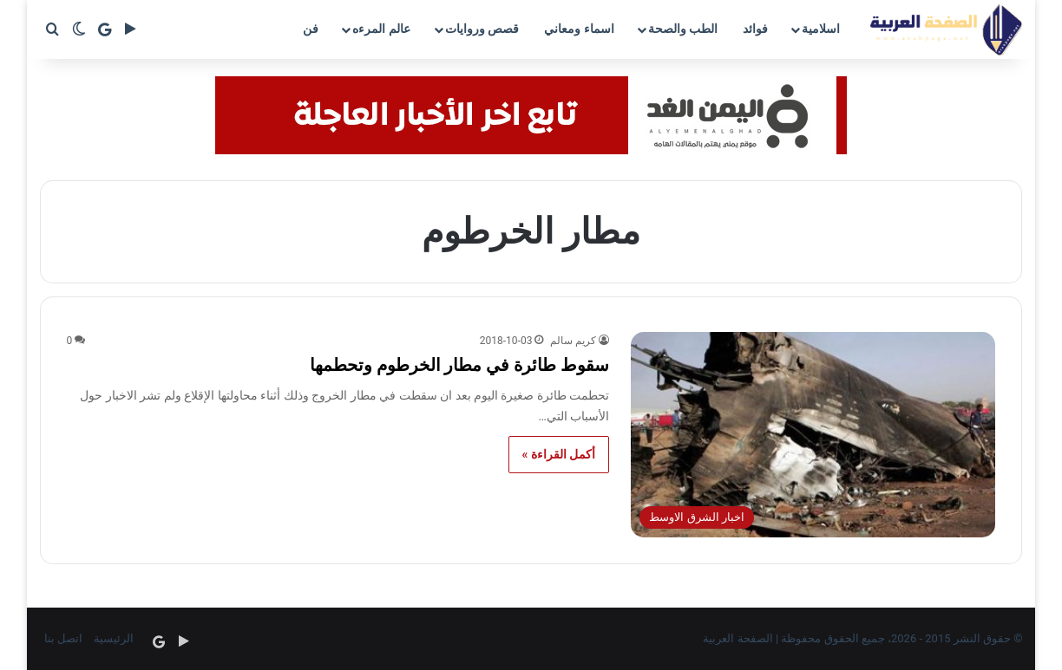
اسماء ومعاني (578, 29)
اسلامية (821, 29)
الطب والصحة (683, 29)
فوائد (755, 29)
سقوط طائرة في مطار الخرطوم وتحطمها (460, 365)
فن (310, 29)
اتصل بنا (63, 638)
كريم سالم (573, 341)
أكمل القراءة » (559, 454)
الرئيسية (114, 638)
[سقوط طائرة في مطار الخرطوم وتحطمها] (813, 434)
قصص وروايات (482, 29)
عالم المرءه (381, 29)
